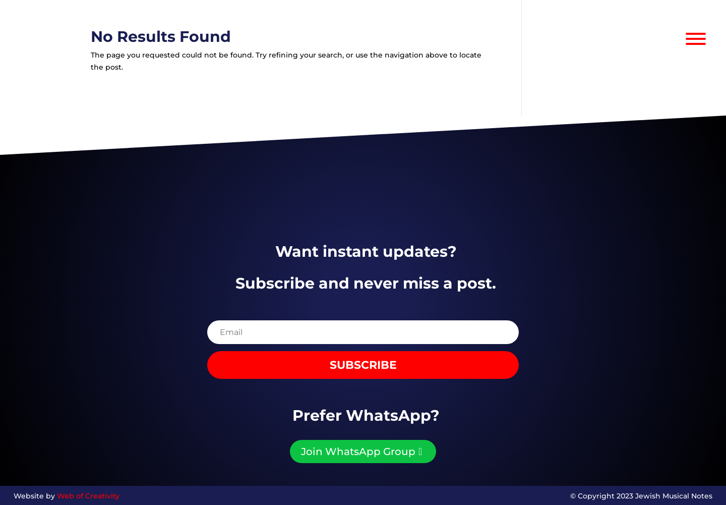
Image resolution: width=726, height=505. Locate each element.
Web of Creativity (88, 495)
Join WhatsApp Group (358, 451)
